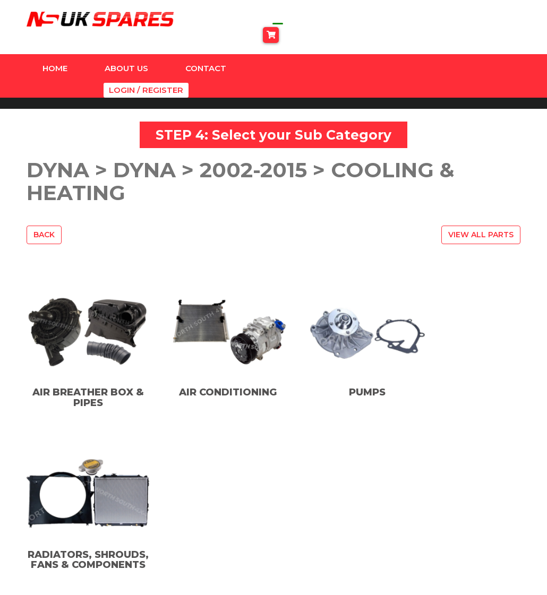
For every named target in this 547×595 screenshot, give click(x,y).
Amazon (193, 488)
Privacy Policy (437, 502)
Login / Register (486, 53)
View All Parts (481, 206)
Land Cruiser (202, 531)
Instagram (320, 503)
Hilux (186, 517)
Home (54, 53)
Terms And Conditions (455, 517)
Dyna (187, 502)
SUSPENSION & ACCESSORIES (206, 552)
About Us (126, 53)
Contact (205, 53)
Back (44, 206)
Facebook (320, 488)
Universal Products (215, 574)
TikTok (314, 518)
